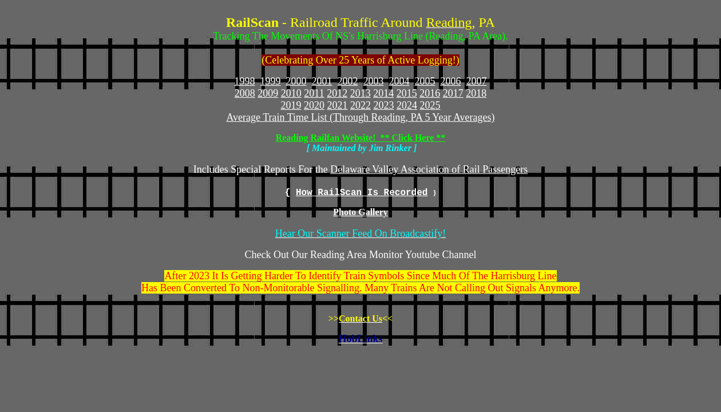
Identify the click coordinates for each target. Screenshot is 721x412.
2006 (451, 81)
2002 (348, 81)
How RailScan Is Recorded (361, 193)
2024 (407, 105)
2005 (425, 81)
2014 (383, 93)
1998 (245, 81)
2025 (430, 105)
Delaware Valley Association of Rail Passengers (429, 169)
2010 (291, 93)
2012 (337, 93)
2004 (399, 81)
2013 (360, 93)
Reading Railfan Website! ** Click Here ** (361, 137)
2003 (373, 81)
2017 (453, 93)
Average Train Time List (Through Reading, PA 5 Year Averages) (360, 117)
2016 (429, 93)
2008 (245, 93)
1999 (270, 81)
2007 (476, 81)
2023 (384, 105)
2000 (296, 81)
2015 (407, 93)
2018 (476, 93)
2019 (291, 105)
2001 (322, 81)
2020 (314, 105)
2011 (314, 93)
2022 (360, 105)
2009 (268, 93)
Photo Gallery (360, 212)
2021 (337, 105)
